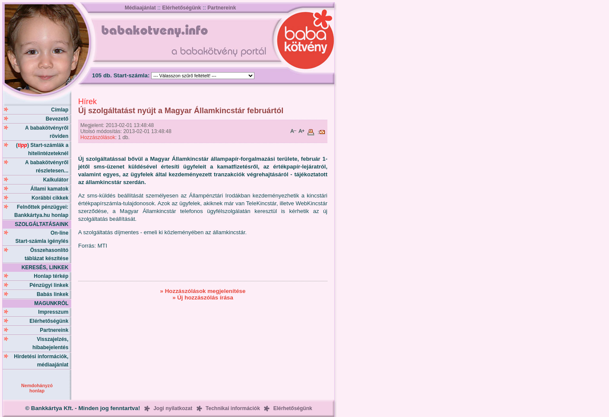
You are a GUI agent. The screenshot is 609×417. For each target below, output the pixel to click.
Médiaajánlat (140, 8)
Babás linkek (54, 294)
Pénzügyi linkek (50, 285)
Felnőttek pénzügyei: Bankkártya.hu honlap (42, 211)
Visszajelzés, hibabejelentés (51, 343)
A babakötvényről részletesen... (48, 166)
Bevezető (58, 119)
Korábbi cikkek (51, 198)
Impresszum (54, 312)
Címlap (61, 110)
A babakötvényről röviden (48, 132)
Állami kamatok (50, 189)
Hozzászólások (97, 137)
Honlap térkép (52, 276)
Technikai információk (233, 408)
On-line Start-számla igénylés (43, 237)
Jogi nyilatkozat (172, 408)
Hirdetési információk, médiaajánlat (42, 360)
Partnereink (221, 8)
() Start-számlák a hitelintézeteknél (43, 149)
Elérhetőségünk (181, 8)
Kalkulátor (57, 180)
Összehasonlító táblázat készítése (48, 254)
